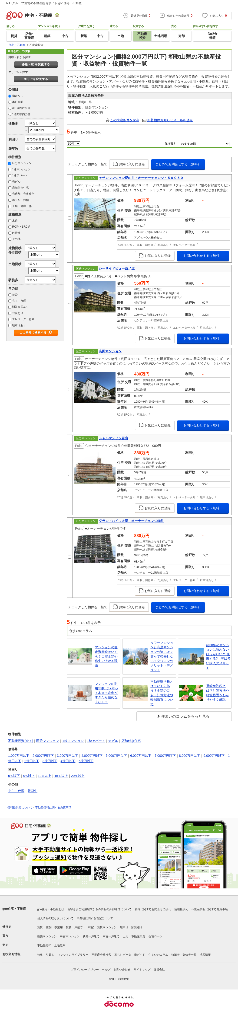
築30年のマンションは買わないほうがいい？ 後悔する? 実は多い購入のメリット (218, 656)
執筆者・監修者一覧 (183, 954)
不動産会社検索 (101, 954)
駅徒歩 (13, 280)
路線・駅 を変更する (36, 64)
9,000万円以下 (214, 755)
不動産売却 (44, 945)
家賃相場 (136, 927)
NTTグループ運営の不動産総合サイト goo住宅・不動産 (44, 3)
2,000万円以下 (43, 755)
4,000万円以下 (91, 755)
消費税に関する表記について (95, 918)
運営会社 (159, 969)
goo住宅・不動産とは (50, 909)
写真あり (17, 313)
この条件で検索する (33, 332)
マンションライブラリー (73, 954)
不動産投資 (138, 936)
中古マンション (69, 936)
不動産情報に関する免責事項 (53, 807)
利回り (13, 139)
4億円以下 (68, 761)
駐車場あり (19, 325)
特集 (40, 954)
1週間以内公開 (21, 114)
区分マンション (22, 163)
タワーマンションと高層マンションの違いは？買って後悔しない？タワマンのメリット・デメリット (161, 656)
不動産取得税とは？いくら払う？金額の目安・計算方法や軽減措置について (161, 693)
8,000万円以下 (189, 755)
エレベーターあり (23, 319)
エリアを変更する (36, 79)
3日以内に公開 (21, 108)
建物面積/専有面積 (15, 250)
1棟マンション (21, 169)
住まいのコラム (158, 954)
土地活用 (60, 945)
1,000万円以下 (18, 755)
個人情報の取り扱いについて (55, 918)
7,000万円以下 (165, 755)
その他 (16, 239)
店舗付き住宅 (20, 187)
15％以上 (61, 776)
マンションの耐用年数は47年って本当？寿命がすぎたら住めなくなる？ (106, 693)
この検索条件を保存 (124, 120)
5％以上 (29, 776)
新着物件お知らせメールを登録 (170, 120)
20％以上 (78, 776)
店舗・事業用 (54, 927)
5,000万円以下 (116, 755)
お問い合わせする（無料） (202, 256)
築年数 (13, 148)
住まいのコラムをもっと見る (185, 716)
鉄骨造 (16, 233)
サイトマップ (142, 969)
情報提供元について (20, 807)
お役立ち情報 (11, 954)
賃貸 (40, 927)
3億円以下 (50, 761)
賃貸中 (16, 294)
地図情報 (205, 954)
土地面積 (14, 264)
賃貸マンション (107, 927)
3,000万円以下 (67, 755)
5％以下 (14, 776)
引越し (50, 954)
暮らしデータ (122, 954)
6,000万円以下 (140, 755)
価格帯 (13, 123)
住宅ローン (155, 936)
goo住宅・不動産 (14, 908)
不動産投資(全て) (20, 741)
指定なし (17, 96)
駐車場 (124, 927)
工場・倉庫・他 (22, 206)
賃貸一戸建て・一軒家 (80, 927)
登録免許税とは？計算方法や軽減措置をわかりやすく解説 (217, 692)
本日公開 (17, 102)
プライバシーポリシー (85, 969)
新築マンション (47, 936)
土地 (125, 936)
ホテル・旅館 (20, 200)
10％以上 (44, 776)
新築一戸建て (91, 936)
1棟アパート (20, 175)
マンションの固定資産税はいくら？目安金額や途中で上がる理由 (106, 656)
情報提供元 (181, 909)
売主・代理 (19, 300)
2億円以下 (31, 761)
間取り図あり (20, 307)
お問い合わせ (122, 969)
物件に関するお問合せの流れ (153, 909)
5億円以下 (86, 761)
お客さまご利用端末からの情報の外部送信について (99, 909)
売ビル (16, 181)
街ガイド (139, 954)
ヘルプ (106, 969)
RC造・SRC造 (21, 226)
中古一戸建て (111, 936)
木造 (15, 220)
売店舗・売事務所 (23, 193)
